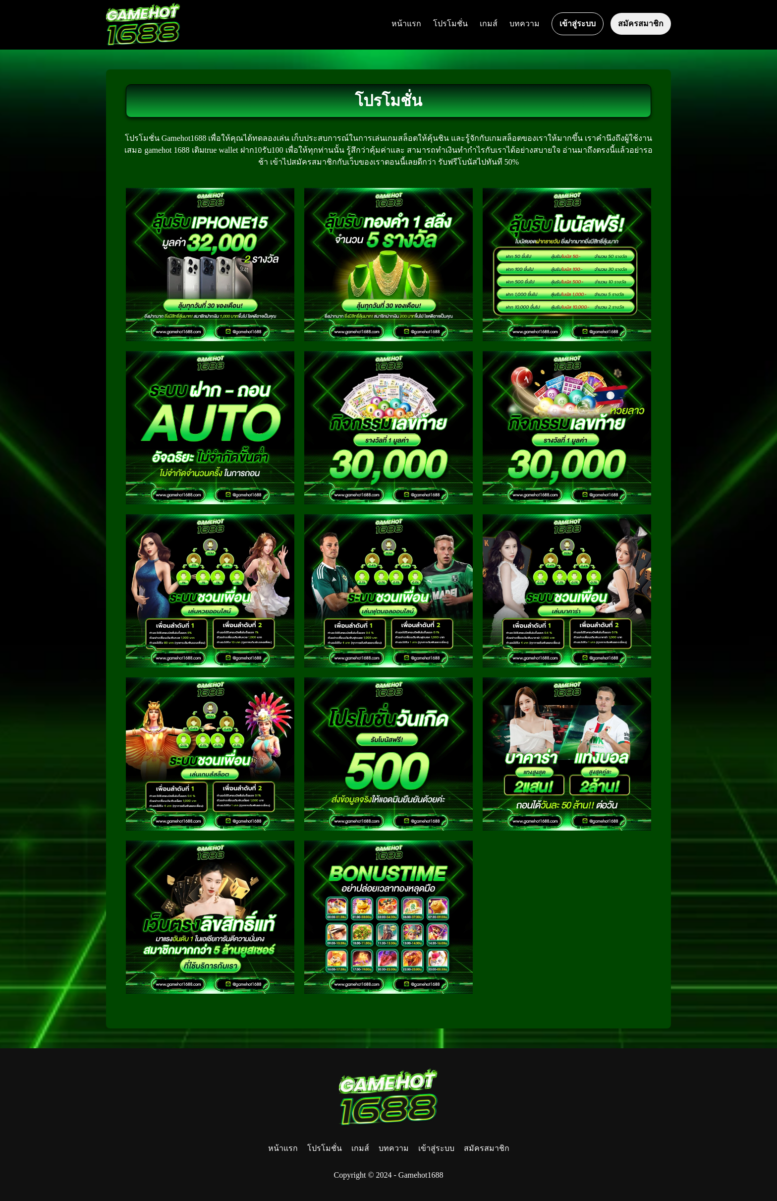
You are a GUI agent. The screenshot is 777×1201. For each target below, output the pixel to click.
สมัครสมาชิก (641, 23)
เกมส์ (489, 23)
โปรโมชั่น (450, 23)
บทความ (524, 23)
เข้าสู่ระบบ (577, 23)
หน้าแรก (406, 23)
